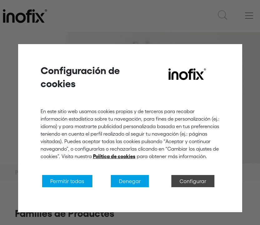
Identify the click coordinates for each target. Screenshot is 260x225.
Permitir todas (67, 181)
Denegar (130, 181)
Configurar (192, 181)
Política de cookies (114, 156)
